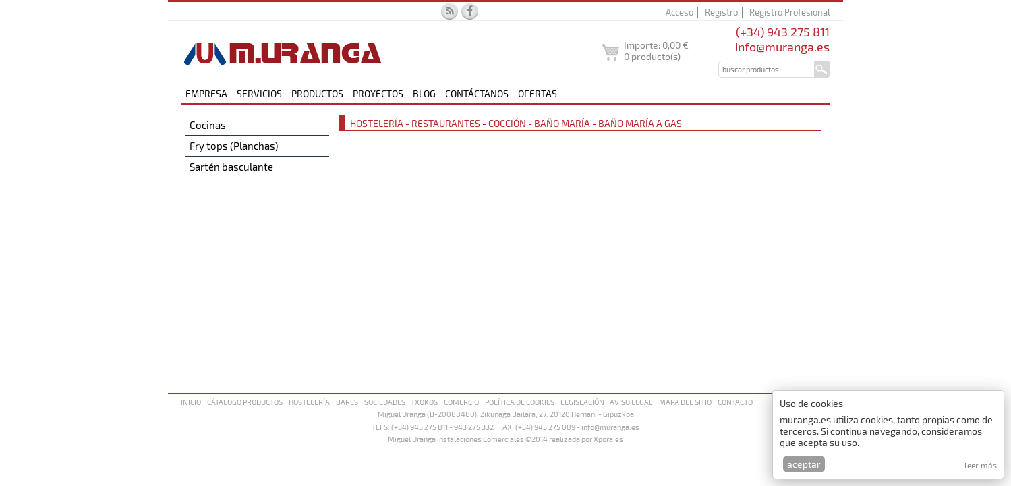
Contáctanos (477, 93)
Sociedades (384, 402)
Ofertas (537, 93)
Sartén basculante (231, 167)
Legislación (582, 402)
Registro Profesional (789, 12)
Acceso (679, 12)
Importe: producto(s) (656, 50)
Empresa (206, 93)
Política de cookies (519, 402)
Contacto (735, 402)
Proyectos (378, 93)
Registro (721, 12)
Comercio (461, 402)
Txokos (424, 402)
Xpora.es (608, 439)
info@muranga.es (782, 46)
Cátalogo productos (245, 402)
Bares (347, 402)
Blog (424, 93)
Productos (317, 93)
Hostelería (309, 402)
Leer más (980, 465)
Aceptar (804, 464)
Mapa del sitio (685, 402)
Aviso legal (631, 402)
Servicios (259, 93)
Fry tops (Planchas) (234, 146)
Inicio (191, 402)
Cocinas (208, 125)
